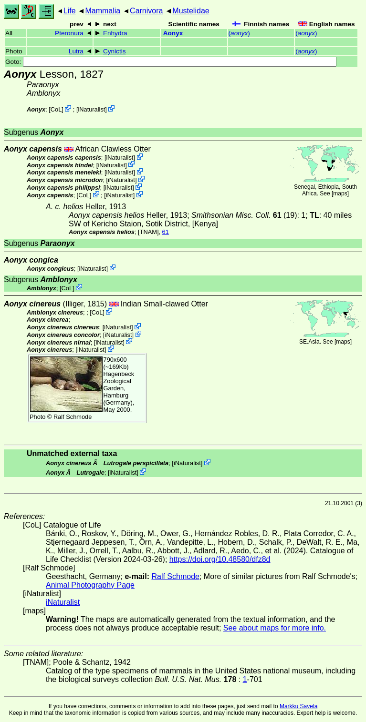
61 (165, 231)
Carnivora (146, 11)
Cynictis (114, 51)
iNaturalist (91, 109)
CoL (56, 109)
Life (69, 11)
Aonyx (173, 33)
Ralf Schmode (72, 416)
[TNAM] (148, 231)
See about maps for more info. (274, 628)
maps (340, 193)
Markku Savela (298, 706)
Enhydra (115, 33)
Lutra (76, 51)
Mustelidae (190, 11)
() (239, 33)
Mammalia (102, 11)
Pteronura (69, 33)
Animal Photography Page (90, 585)
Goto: (170, 61)
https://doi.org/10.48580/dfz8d (220, 559)
